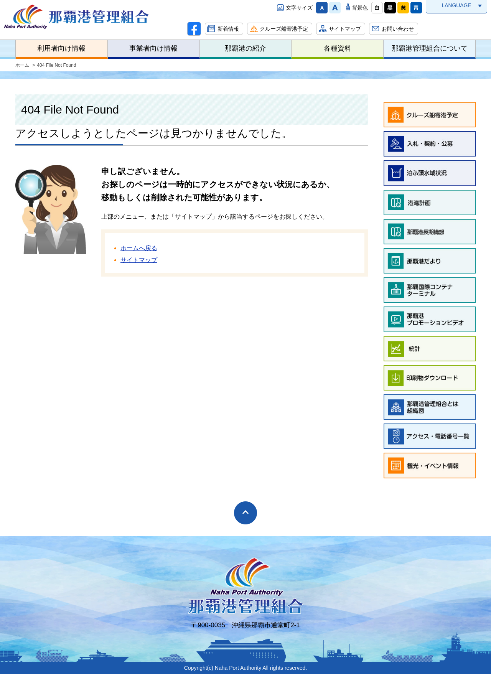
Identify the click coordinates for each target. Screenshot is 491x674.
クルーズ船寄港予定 (284, 29)
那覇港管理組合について (430, 48)
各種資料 (337, 48)
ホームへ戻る (138, 248)
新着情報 (228, 29)
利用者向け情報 (61, 48)
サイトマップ (345, 29)
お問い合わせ (398, 29)
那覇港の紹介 (245, 48)
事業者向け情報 (153, 48)
